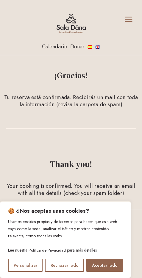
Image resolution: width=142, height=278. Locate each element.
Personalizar (25, 265)
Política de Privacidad (47, 250)
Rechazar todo (65, 265)
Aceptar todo (105, 265)
